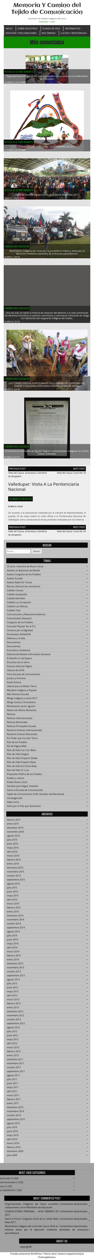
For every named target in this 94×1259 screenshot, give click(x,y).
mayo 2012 (13, 1041)
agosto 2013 (13, 981)
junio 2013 (12, 989)
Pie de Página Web (16, 748)
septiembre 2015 (16, 881)
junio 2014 (12, 941)
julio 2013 (12, 985)
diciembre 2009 (15, 1153)
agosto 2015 (13, 885)
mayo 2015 (13, 897)
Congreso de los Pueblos (20, 624)
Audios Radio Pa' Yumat (19, 584)
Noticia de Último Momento (18, 72)
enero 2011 (13, 1105)
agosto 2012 (13, 1029)
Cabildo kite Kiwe (16, 600)
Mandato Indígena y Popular (22, 692)
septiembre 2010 (16, 1121)
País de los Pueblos (17, 744)
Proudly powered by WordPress (26, 1253)
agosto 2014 (13, 933)
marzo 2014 (13, 953)
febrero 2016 (14, 861)
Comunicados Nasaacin (16, 248)
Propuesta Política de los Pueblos (24, 776)
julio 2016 (12, 841)
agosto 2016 (13, 837)
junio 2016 (12, 845)
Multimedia (48, 33)
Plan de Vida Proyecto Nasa (21, 764)
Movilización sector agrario (21, 708)
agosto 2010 (13, 1125)
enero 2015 (13, 913)
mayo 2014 (13, 945)
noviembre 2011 (15, 1065)
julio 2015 (12, 889)
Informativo (72, 28)
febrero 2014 (14, 957)
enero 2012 (13, 1057)
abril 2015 (12, 901)
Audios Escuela (15, 580)
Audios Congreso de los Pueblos (24, 576)
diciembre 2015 (15, 869)
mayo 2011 (13, 1089)
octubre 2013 (14, 973)
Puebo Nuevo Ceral (17, 784)
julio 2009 (12, 1157)
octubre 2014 (14, 925)
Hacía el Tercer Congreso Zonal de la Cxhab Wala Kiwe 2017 (47, 196)
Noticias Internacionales (19, 720)
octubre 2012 (14, 1021)
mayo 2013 (13, 993)
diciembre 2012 (15, 1013)
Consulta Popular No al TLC (21, 628)
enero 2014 (13, 961)
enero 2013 (13, 1009)
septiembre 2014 (16, 929)
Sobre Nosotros (27, 28)
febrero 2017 (14, 821)
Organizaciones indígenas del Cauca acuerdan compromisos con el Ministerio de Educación (47, 78)
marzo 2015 (13, 905)
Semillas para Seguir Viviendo (22, 788)
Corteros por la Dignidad (20, 632)
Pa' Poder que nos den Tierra (22, 740)
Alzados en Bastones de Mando (23, 572)
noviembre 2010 (15, 1113)
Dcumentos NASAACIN (20, 501)
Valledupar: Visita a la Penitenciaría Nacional (43, 488)
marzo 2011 (13, 1097)
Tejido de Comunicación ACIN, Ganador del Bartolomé (35, 796)
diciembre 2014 (15, 917)
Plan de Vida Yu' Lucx (18, 772)
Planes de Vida (51, 28)
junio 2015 (12, 893)
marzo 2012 (13, 1049)
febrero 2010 (14, 1149)
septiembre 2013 (16, 977)
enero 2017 (13, 825)
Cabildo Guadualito (17, 596)
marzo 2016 (13, 857)
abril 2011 (12, 1093)
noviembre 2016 (15, 833)
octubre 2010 (14, 1117)
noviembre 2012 (15, 1017)
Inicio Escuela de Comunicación (23, 676)
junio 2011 (12, 1085)
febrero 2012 (14, 1053)
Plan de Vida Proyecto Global (22, 760)
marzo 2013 (13, 1001)
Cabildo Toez (13, 612)
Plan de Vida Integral (18, 756)
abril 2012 (12, 1045)
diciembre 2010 (15, 1109)
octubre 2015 (14, 877)
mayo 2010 (13, 1137)
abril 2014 (12, 949)
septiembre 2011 (16, 1073)
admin (23, 82)
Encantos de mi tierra (18, 664)
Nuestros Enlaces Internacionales (24, 732)
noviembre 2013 (15, 969)
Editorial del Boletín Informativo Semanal (28, 656)
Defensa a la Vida (16, 640)
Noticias (11, 716)
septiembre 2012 (16, 1025)
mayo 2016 (13, 849)
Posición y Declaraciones (21, 33)
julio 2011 (12, 1081)
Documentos (13, 644)
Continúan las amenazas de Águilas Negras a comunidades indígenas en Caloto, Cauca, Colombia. (47, 454)
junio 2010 (12, 1133)
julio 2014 (12, 937)
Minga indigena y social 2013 (22, 700)
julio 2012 (12, 1033)
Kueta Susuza (14, 684)
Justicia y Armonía (16, 680)
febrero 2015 (14, 909)
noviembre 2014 (15, 921)
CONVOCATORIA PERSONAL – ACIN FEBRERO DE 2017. (47, 146)
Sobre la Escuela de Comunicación (25, 792)
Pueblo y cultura (15, 780)
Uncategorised (14, 800)
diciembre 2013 (15, 965)
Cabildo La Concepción (19, 604)
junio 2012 (12, 1037)
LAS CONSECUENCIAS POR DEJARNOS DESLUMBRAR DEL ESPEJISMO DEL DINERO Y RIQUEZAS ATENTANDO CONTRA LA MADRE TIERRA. (47, 387)
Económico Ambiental (18, 652)
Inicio (9, 28)
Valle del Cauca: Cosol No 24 (71, 475)
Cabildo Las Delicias (17, 608)
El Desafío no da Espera (19, 660)
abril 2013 (12, 997)
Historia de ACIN (15, 672)
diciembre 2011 (15, 1061)
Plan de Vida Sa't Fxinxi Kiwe (22, 768)
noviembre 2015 (15, 873)
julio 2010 (12, 1129)
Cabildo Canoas (15, 592)
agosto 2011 (13, 1077)
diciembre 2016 (15, 829)
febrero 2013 (14, 1005)
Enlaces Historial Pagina (19, 668)
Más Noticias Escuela (18, 696)
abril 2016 (12, 853)
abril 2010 (12, 1141)
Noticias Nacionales (17, 724)
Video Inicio (13, 804)
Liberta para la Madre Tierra (21, 688)
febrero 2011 (14, 1101)
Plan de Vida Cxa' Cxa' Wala (21, 752)
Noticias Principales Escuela (21, 728)
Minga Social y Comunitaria (21, 704)
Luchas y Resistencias (73, 33)
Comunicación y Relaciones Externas (26, 616)
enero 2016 (13, 865)
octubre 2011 (14, 1069)
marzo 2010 (13, 1145)
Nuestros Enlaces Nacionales (22, 736)
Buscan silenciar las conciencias (23, 588)
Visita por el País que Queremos (24, 808)
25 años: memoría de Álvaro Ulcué (25, 568)
